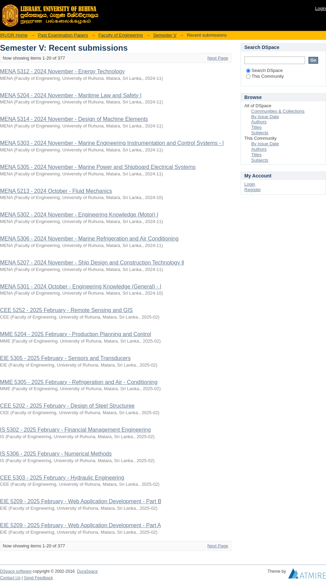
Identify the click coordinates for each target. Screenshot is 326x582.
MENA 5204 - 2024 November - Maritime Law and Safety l (70, 95)
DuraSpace (87, 571)
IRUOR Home (13, 35)
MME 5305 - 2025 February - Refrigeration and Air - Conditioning (79, 382)
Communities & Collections (277, 111)
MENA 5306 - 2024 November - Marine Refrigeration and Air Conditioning (89, 239)
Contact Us (10, 577)
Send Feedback (38, 577)
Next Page (217, 58)
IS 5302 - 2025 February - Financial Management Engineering (75, 430)
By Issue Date (265, 116)
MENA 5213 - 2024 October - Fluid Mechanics (56, 191)
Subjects (259, 132)
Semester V (164, 35)
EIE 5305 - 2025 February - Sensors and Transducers (65, 358)
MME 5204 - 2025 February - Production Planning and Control (75, 334)
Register (252, 189)
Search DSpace (264, 70)
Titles (256, 127)
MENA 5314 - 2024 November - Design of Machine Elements (74, 119)
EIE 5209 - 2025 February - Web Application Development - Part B (80, 501)
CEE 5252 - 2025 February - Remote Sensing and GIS (66, 310)
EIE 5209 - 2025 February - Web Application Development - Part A (80, 525)
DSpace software (16, 571)
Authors (259, 121)
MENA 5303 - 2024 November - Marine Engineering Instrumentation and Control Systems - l (112, 143)
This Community (265, 76)
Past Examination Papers (63, 35)
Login (320, 8)
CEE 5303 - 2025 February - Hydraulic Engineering (62, 478)
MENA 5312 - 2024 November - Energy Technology (62, 71)
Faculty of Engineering (120, 35)
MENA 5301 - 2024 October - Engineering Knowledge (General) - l (80, 286)
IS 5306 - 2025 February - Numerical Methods (56, 454)
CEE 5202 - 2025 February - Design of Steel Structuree (67, 406)
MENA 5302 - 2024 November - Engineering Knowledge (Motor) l (79, 215)
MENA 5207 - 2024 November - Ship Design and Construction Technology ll (92, 262)
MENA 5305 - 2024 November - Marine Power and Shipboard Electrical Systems (98, 167)
